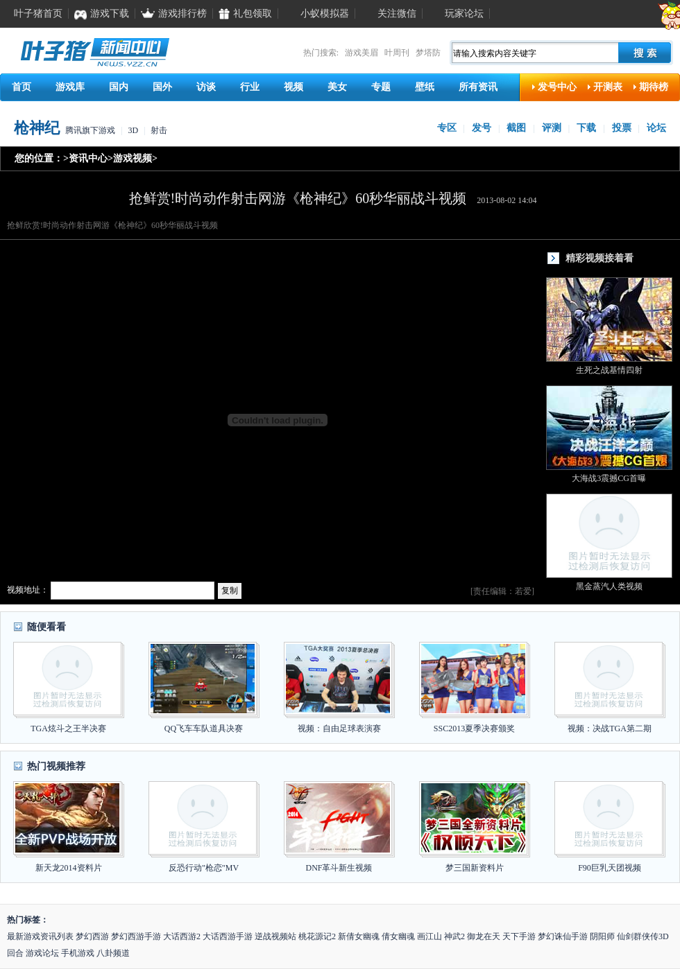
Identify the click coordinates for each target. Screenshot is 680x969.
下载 (586, 128)
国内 (118, 87)
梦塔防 (428, 53)
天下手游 (519, 936)
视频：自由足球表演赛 (339, 728)
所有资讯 (478, 87)
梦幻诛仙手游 (563, 936)
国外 (162, 87)
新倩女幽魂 (359, 936)
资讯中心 (88, 158)
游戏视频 (132, 158)
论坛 (656, 128)
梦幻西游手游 (136, 936)
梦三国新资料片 (474, 868)
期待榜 (653, 87)
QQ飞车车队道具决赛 (203, 728)
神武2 (454, 936)
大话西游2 (182, 936)
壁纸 (424, 87)
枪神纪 (37, 128)
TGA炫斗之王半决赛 (68, 728)
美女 (337, 87)
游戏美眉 (361, 53)
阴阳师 (602, 936)
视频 (293, 87)
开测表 (607, 87)
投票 (621, 128)
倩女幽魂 (398, 936)
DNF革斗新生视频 (338, 868)
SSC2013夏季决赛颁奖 (474, 728)
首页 (21, 87)
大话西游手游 (228, 936)
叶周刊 (396, 53)
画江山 (429, 936)
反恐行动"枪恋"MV (204, 868)
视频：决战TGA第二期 (610, 728)
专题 (381, 87)
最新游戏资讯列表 (40, 936)
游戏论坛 (42, 953)
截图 (516, 128)
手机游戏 (77, 953)
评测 (551, 128)
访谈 (206, 87)
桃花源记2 (317, 936)
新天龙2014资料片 (68, 868)
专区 (447, 128)
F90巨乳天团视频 (609, 868)
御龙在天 (483, 936)
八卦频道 (113, 953)
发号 (481, 128)
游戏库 (70, 87)
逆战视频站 (275, 936)
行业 (250, 87)
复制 (229, 590)
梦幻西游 (92, 936)
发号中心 (557, 87)
